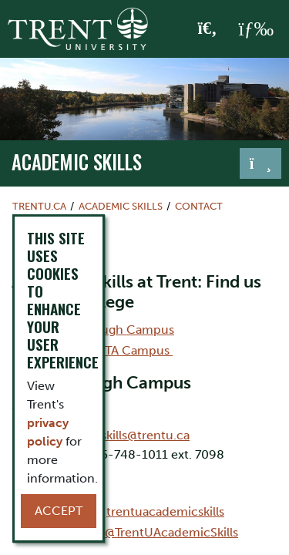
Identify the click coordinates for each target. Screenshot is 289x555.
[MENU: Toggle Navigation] (255, 29)
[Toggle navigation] (260, 163)
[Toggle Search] (207, 29)
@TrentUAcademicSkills (171, 532)
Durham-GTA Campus (107, 350)
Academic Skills (77, 162)
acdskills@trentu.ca (135, 435)
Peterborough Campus (108, 329)
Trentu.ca (39, 206)
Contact (199, 206)
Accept (58, 510)
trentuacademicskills (165, 511)
